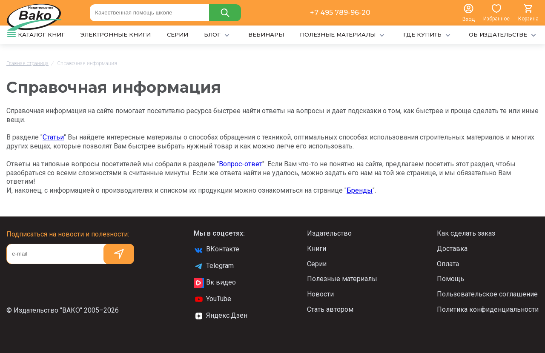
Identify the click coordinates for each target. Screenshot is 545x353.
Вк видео (215, 283)
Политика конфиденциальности (488, 309)
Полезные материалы (342, 279)
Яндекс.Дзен (220, 316)
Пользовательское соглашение (487, 294)
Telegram (214, 266)
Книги (316, 249)
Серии (317, 264)
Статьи (53, 137)
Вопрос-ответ (240, 164)
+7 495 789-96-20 (340, 13)
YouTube (212, 299)
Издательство (329, 233)
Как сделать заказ (466, 233)
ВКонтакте (216, 250)
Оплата (448, 264)
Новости (320, 294)
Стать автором (330, 309)
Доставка (452, 249)
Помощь (450, 279)
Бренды (360, 190)
